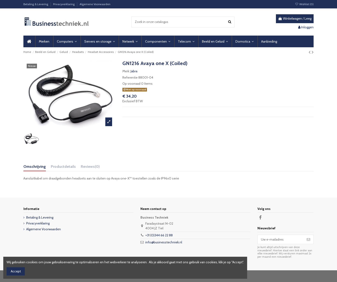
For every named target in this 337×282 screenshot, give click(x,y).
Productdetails (63, 166)
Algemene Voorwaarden (95, 4)
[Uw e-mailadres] (281, 239)
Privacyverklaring (64, 4)
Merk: (126, 71)
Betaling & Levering (36, 4)
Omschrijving (34, 166)
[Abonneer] (308, 239)
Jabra (134, 71)
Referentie (130, 77)
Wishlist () (304, 4)
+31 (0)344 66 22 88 (159, 235)
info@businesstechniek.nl (163, 242)
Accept (16, 271)
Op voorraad (131, 83)
